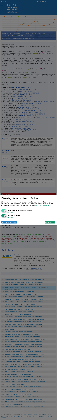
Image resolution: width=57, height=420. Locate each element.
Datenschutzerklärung (42, 205)
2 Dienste (10, 212)
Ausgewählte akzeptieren (9, 222)
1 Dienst (10, 217)
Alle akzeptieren (49, 222)
